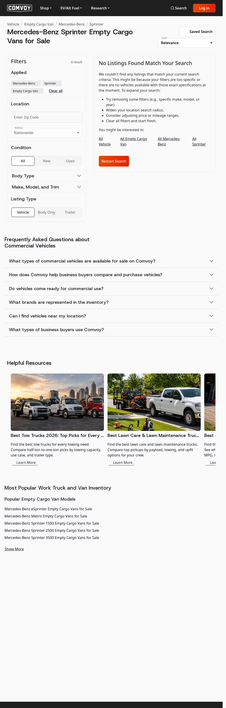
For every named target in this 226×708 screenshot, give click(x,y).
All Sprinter (199, 141)
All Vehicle (105, 141)
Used (70, 161)
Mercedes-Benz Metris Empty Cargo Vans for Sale (45, 516)
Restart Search (113, 161)
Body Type (23, 176)
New (46, 161)
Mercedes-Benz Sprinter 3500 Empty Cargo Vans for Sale (51, 537)
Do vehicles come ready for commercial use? (56, 288)
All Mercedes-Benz (169, 141)
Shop (44, 8)
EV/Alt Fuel (69, 8)
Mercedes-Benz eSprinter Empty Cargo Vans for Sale (48, 508)
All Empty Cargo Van (133, 141)
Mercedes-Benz (72, 24)
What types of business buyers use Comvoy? (56, 329)
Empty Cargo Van (39, 24)
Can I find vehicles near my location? (47, 316)
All (23, 161)
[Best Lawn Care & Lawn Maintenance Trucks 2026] (154, 419)
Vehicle (13, 24)
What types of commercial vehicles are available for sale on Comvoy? (82, 261)
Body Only (46, 212)
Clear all (56, 91)
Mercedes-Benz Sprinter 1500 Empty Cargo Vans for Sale (51, 523)
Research (99, 8)
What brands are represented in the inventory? (59, 302)
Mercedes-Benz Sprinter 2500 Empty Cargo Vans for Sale (51, 530)
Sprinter (96, 24)
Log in (204, 8)
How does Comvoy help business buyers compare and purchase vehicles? (85, 275)
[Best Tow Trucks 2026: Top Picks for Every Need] (57, 419)
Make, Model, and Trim (35, 187)
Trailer (70, 212)
